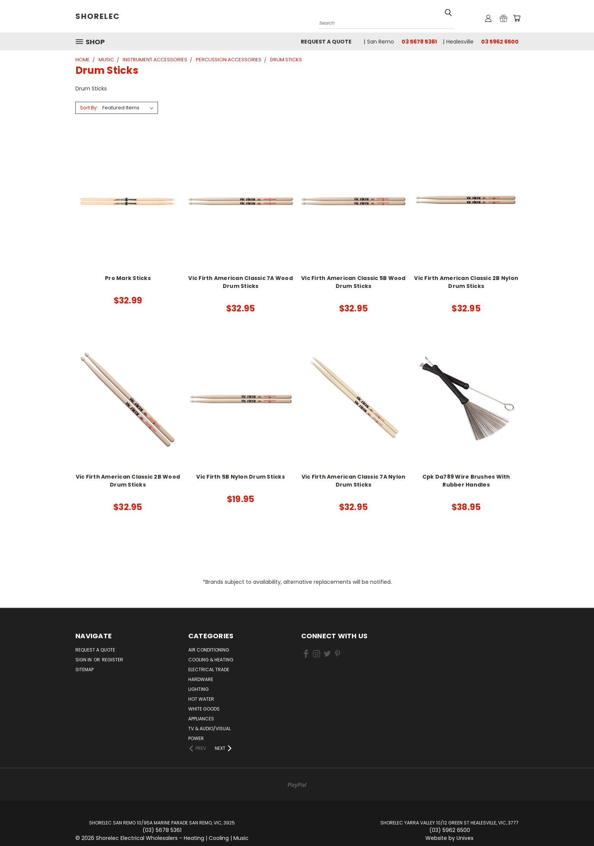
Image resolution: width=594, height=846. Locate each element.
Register (112, 659)
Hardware (200, 679)
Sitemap (84, 669)
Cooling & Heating (210, 659)
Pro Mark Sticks (128, 278)
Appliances (201, 718)
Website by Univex (449, 838)
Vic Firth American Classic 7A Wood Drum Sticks (240, 282)
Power (196, 738)
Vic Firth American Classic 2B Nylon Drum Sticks (466, 282)
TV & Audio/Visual (209, 728)
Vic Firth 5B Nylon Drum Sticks (240, 477)
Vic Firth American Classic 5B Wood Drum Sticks (353, 282)
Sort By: (89, 107)
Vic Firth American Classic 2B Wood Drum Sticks (128, 480)
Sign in (84, 659)
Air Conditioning (208, 650)
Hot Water (201, 699)
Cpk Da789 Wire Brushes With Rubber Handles (466, 480)
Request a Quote (326, 41)
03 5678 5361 (419, 41)
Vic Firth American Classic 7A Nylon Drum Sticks (354, 480)
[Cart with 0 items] (517, 18)
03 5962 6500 (500, 41)
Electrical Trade (208, 669)
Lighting (198, 689)
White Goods (204, 709)
